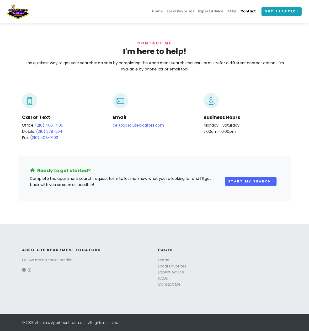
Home (157, 11)
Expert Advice (211, 11)
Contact (248, 11)
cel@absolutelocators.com (138, 125)
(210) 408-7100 (49, 125)
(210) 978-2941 (50, 131)
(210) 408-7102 (44, 137)
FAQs (232, 11)
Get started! (281, 11)
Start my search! (250, 181)
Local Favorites (180, 11)
